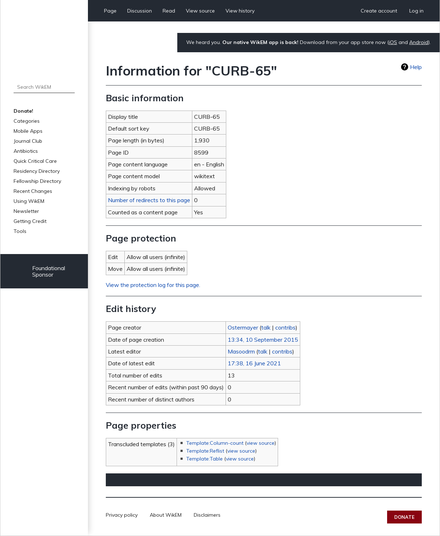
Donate (404, 517)
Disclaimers (207, 515)
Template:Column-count (214, 443)
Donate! (23, 111)
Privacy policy (122, 515)
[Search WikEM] (44, 87)
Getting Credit (30, 221)
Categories (27, 121)
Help (416, 66)
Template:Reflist (205, 451)
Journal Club (28, 141)
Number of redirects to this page (149, 200)
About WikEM (166, 515)
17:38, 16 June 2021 (254, 363)
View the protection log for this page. (153, 284)
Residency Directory (37, 171)
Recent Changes (33, 191)
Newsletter (26, 211)
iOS (393, 42)
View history (240, 11)
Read (169, 11)
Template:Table (204, 458)
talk (266, 327)
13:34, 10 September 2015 (263, 339)
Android (418, 42)
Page (110, 11)
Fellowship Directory (37, 181)
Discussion (139, 11)
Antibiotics (26, 151)
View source (200, 11)
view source (261, 443)
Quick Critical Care (35, 161)
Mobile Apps (28, 131)
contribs (285, 327)
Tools (20, 231)
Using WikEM (29, 201)
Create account (379, 11)
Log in (416, 11)
